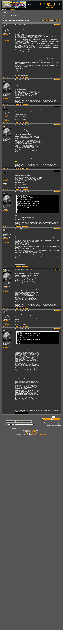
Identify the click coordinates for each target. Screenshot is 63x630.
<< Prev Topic (50, 23)
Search (56, 3)
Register (47, 7)
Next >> (59, 416)
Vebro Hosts (33, 433)
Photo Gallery (51, 5)
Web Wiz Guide (36, 431)
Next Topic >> (57, 23)
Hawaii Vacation (34, 434)
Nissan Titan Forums (11, 9)
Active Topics (43, 3)
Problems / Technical (22, 18)
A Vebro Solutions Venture (31, 432)
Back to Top (5, 77)
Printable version (19, 421)
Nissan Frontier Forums (10, 18)
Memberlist (50, 3)
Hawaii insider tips (43, 434)
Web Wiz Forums (31, 430)
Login (53, 7)
